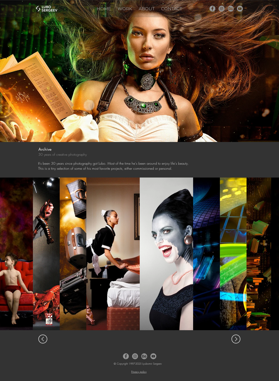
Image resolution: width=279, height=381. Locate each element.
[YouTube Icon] (240, 9)
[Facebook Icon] (212, 9)
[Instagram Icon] (222, 9)
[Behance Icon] (231, 9)
